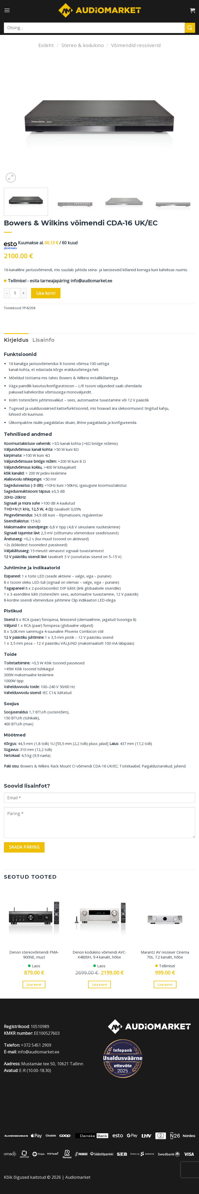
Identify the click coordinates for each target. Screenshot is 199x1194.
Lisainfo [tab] (43, 340)
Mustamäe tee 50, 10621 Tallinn (52, 1064)
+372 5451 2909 (36, 1045)
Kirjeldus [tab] (16, 340)
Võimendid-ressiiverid (136, 45)
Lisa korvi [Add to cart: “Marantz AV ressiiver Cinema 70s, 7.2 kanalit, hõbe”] (165, 984)
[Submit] (190, 28)
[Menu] (7, 10)
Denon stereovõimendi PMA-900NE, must (34, 955)
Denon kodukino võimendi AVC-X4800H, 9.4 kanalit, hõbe (99, 955)
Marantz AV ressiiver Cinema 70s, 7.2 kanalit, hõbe (165, 955)
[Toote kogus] (15, 293)
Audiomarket (77, 1177)
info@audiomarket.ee (91, 281)
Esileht (46, 45)
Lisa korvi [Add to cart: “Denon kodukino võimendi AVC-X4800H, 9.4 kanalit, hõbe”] (99, 984)
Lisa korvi (45, 293)
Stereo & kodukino (82, 45)
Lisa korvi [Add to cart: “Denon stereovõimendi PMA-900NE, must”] (34, 984)
